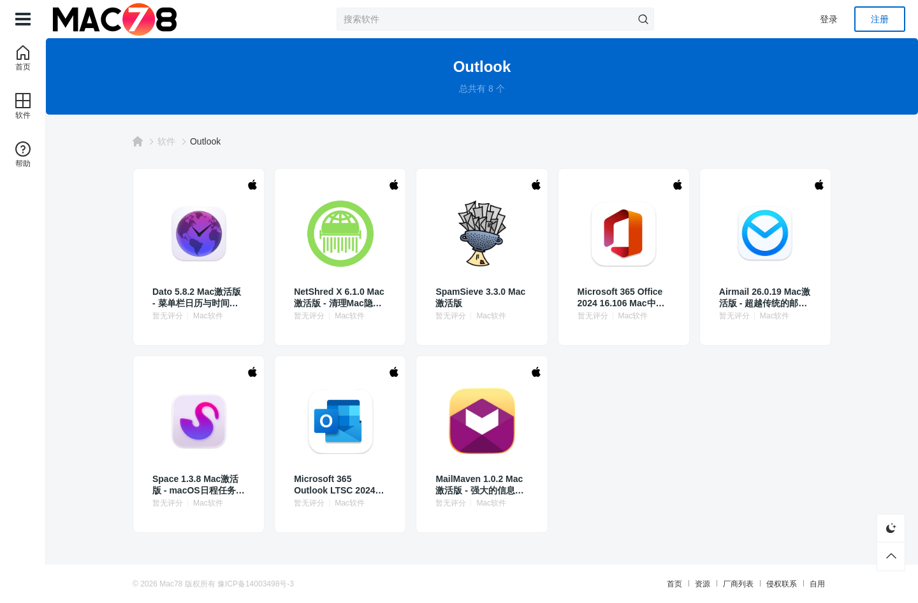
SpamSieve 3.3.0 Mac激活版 (480, 297)
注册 (880, 19)
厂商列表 (738, 583)
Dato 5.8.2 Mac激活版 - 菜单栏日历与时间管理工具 (196, 298)
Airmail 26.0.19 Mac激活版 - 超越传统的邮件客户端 (764, 298)
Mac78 (170, 583)
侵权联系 (781, 583)
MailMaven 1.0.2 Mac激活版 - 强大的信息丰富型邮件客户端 (479, 485)
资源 (702, 583)
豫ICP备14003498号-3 (255, 583)
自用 (817, 583)
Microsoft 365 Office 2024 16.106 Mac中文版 (621, 298)
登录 (829, 19)
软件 (166, 141)
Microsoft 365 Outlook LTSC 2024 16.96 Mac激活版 (334, 485)
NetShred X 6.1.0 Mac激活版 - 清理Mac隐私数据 (339, 298)
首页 (674, 583)
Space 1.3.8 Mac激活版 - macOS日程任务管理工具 (198, 485)
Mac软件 (208, 315)
